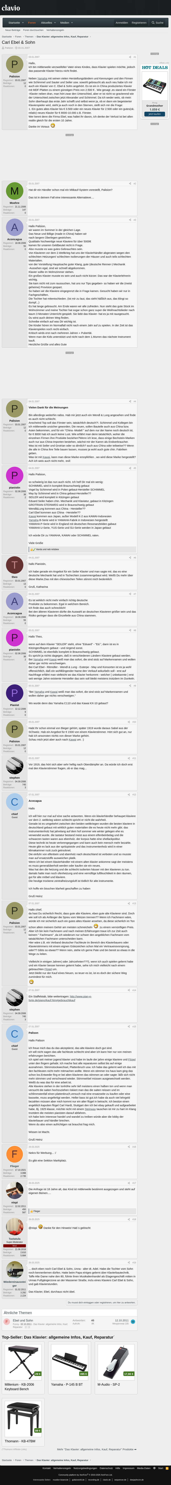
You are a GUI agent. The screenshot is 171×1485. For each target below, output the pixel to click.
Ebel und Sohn (23, 1320)
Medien (64, 22)
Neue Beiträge (12, 30)
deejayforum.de (137, 1480)
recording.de (93, 1480)
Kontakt (47, 1468)
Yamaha (42, 78)
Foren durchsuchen (33, 30)
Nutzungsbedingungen (85, 1468)
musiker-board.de (60, 1480)
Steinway (90, 1109)
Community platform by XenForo (85, 1475)
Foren (32, 22)
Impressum (128, 1468)
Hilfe (117, 1468)
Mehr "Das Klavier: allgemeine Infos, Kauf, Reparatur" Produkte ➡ (97, 1449)
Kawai (46, 457)
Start (160, 1468)
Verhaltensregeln (55, 30)
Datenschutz (106, 1468)
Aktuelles (46, 22)
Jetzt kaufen (155, 114)
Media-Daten (144, 1468)
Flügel (48, 969)
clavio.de (107, 1480)
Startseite (14, 22)
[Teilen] (130, 57)
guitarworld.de (78, 1480)
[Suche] (157, 22)
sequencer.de (120, 1480)
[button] (22, 22)
